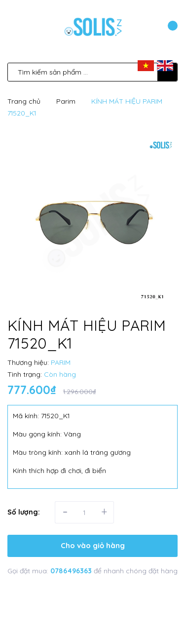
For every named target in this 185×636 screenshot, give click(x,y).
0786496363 (72, 570)
